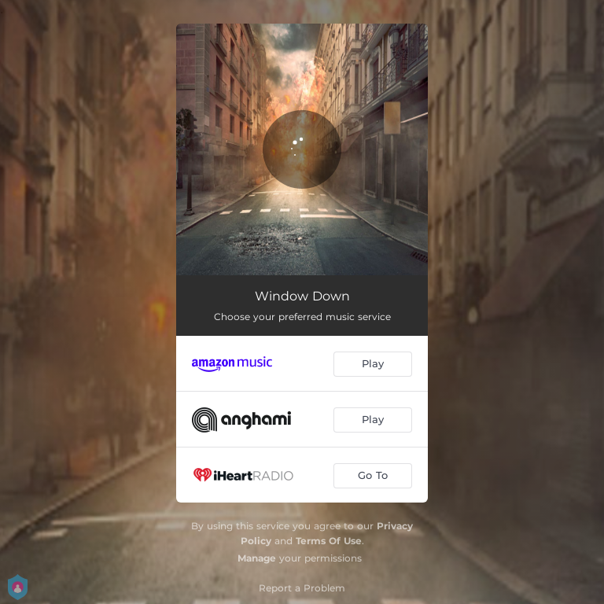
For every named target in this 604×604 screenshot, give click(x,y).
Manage (257, 558)
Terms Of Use (329, 541)
